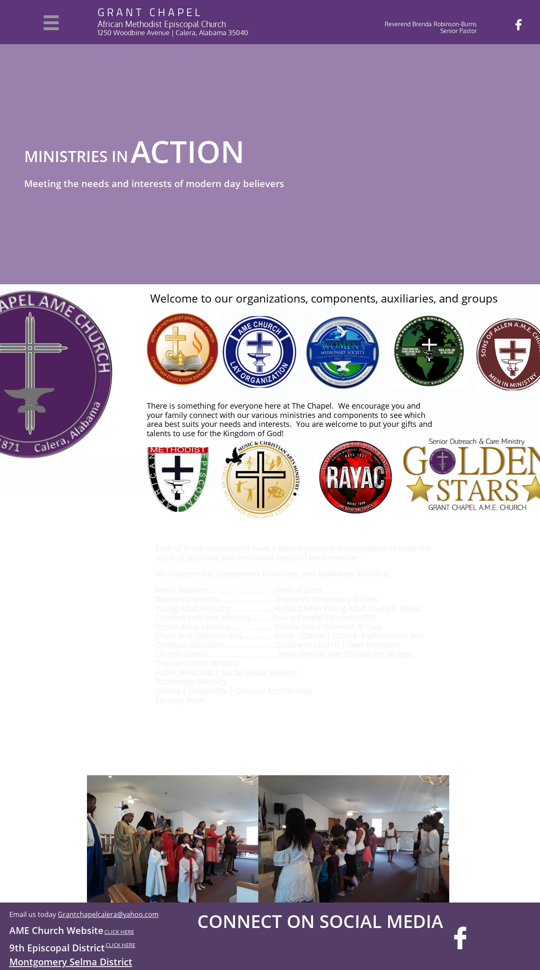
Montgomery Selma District (70, 961)
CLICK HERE (119, 932)
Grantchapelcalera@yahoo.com (108, 914)
